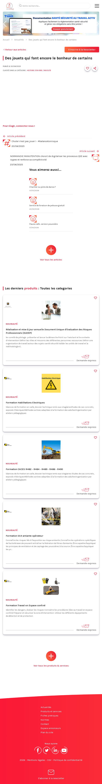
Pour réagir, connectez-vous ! (19, 126)
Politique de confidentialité (67, 760)
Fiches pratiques (49, 715)
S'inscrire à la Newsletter (81, 49)
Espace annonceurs (51, 728)
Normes (45, 719)
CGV (49, 760)
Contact (45, 724)
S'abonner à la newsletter (51, 775)
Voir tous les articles (51, 253)
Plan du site (47, 732)
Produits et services (51, 711)
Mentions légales (36, 760)
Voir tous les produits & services (51, 659)
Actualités (19, 40)
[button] (5, 24)
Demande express (86, 358)
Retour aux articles (14, 49)
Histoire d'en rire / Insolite (39, 70)
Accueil (6, 40)
